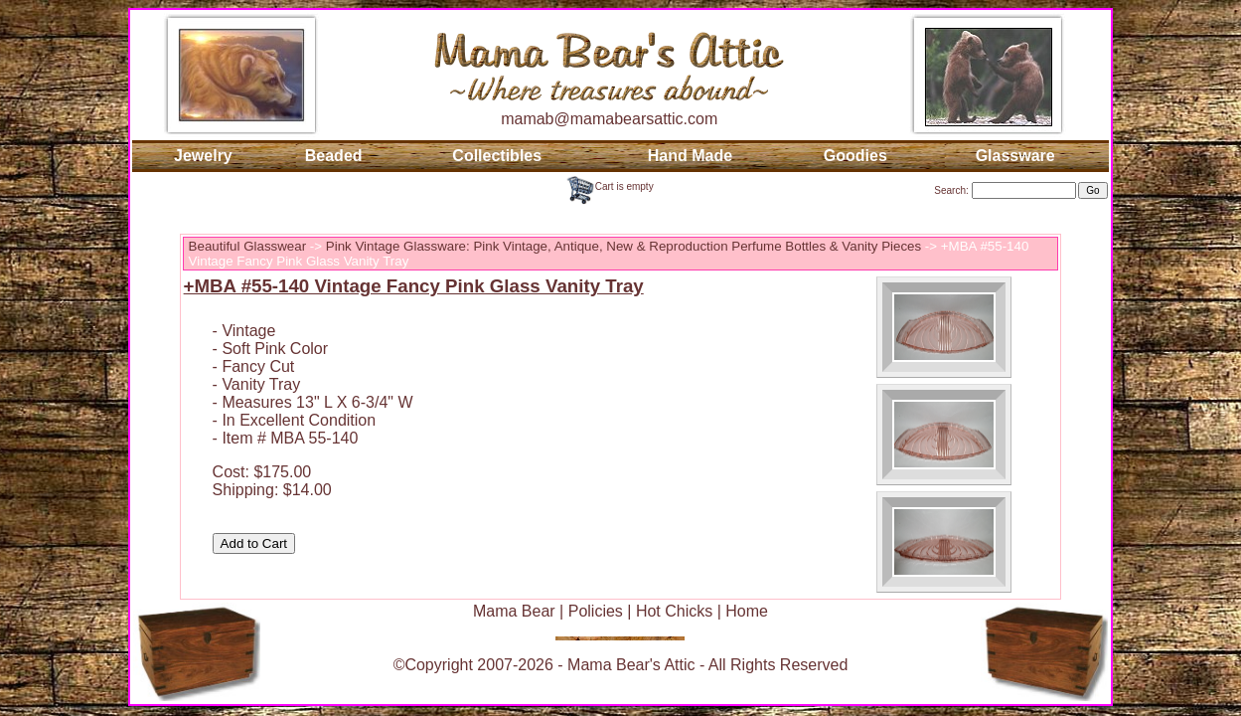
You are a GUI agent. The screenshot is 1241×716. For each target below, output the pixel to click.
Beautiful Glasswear (248, 246)
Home (746, 611)
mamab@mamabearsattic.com (609, 118)
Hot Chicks (674, 611)
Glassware (1015, 155)
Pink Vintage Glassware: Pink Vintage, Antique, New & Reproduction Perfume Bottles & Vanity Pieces (623, 246)
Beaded (334, 155)
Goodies (855, 155)
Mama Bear (514, 611)
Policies (595, 611)
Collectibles (497, 155)
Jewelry (203, 155)
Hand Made (690, 155)
